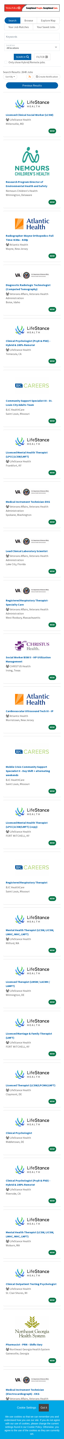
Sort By (9, 76)
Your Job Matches (19, 27)
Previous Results (32, 85)
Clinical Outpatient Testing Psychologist (31, 1284)
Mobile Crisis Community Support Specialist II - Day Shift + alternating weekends (28, 771)
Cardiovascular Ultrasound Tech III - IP (29, 711)
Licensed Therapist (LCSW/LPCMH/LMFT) (30, 1085)
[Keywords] (32, 37)
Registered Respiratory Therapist (26, 882)
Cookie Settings (26, 1407)
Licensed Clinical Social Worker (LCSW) (29, 115)
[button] (42, 57)
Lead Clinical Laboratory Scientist (27, 551)
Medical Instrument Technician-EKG (28, 501)
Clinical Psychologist (19, 1133)
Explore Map (48, 20)
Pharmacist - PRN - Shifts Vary (24, 1344)
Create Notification (47, 76)
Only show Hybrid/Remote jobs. (27, 62)
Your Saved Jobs (46, 27)
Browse (28, 20)
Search (12, 20)
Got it (43, 1407)
